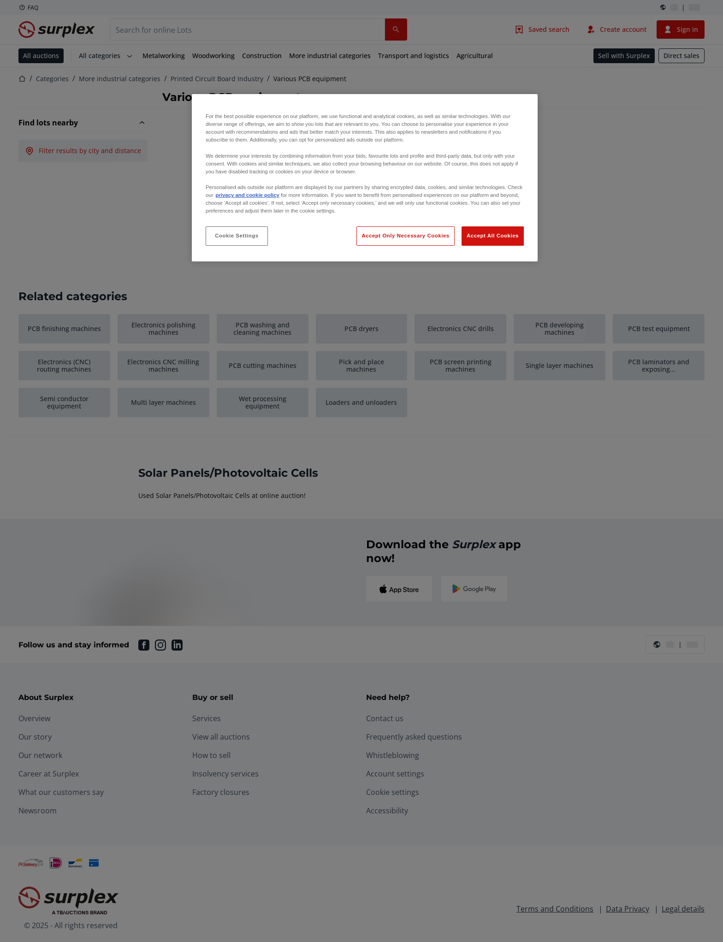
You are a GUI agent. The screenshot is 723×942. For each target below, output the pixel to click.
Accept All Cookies (493, 235)
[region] (365, 177)
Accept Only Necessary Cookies (405, 235)
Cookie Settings (237, 235)
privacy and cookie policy (247, 195)
